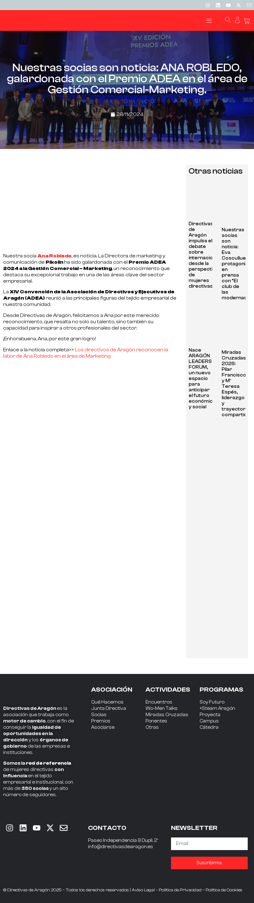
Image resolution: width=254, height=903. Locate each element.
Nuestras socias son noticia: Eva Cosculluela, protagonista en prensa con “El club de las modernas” (237, 264)
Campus (209, 721)
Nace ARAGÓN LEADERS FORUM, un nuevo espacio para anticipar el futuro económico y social (202, 379)
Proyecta (210, 714)
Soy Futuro (212, 702)
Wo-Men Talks (162, 708)
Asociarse (102, 727)
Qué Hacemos (107, 702)
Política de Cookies (224, 890)
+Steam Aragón (217, 708)
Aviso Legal (143, 890)
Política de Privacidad (180, 890)
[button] (209, 20)
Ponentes (156, 721)
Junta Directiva (108, 708)
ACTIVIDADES (168, 689)
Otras (152, 727)
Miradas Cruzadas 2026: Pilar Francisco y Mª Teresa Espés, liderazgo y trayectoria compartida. (236, 383)
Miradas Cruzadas (167, 714)
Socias (99, 714)
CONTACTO (107, 827)
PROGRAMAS (221, 689)
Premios (100, 721)
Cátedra (209, 727)
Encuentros (159, 702)
